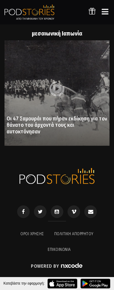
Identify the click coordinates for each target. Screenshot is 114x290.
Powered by (57, 266)
